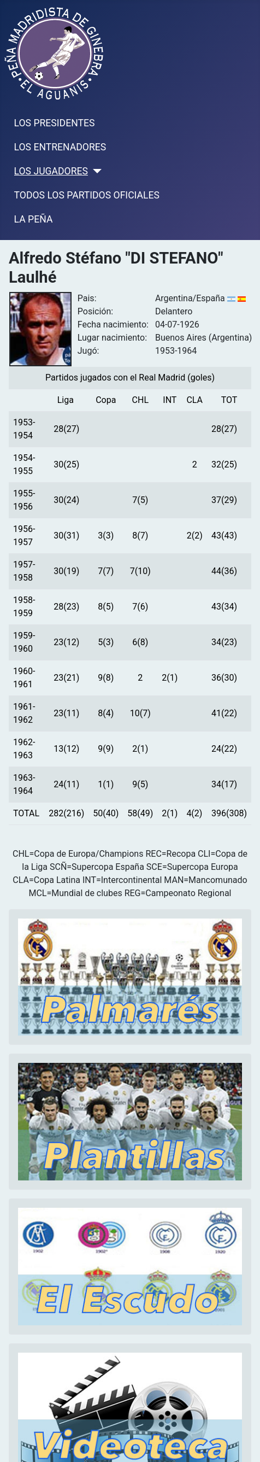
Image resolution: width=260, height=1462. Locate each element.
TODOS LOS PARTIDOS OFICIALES (86, 195)
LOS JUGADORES (51, 171)
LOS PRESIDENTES (54, 123)
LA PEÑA (33, 219)
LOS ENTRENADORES (60, 147)
